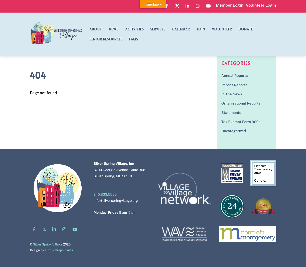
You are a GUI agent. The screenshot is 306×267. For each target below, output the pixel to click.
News (113, 29)
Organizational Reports (240, 103)
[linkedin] (187, 5)
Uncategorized (233, 131)
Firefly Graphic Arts (59, 250)
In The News (231, 94)
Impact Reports (234, 85)
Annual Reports (234, 75)
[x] (177, 5)
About (95, 29)
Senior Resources (105, 39)
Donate (245, 29)
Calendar (181, 29)
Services (157, 29)
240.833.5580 (105, 194)
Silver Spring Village (47, 244)
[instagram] (198, 5)
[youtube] (208, 5)
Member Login (229, 5)
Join (201, 29)
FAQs (133, 39)
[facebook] (167, 5)
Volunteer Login (261, 5)
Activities (134, 29)
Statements (231, 113)
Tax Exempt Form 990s (241, 122)
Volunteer (222, 29)
